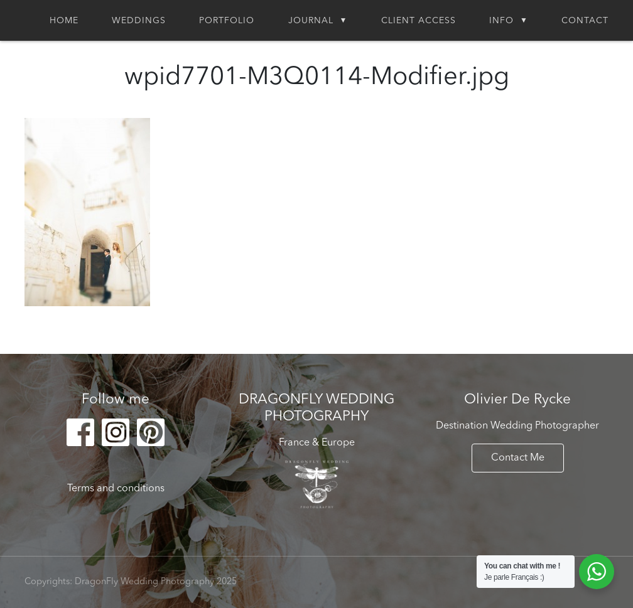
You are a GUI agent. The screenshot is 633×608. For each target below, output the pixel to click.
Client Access (418, 20)
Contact (585, 20)
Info (501, 20)
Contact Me (517, 458)
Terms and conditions (116, 489)
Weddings (139, 20)
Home (64, 20)
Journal (310, 20)
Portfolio (226, 20)
